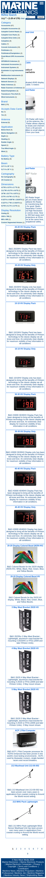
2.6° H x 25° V (6, 166)
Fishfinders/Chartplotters (10, 53)
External (4, 122)
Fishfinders (5, 50)
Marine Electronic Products (32, 862)
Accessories (5, 25)
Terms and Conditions (27, 866)
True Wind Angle (7, 148)
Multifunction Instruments (10, 75)
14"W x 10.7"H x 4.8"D (9, 193)
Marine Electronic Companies (19, 864)
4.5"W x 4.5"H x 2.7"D (9, 187)
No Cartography (7, 177)
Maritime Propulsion (25, 871)
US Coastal (5, 180)
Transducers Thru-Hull (9, 94)
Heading (4, 139)
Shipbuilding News (34, 875)
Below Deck (5, 130)
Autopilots (5, 41)
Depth (3, 136)
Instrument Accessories (10, 64)
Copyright (12, 866)
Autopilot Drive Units (9, 38)
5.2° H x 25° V (6, 169)
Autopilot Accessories (9, 28)
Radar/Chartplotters (8, 91)
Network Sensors (7, 82)
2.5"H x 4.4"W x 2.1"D (9, 196)
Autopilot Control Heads (10, 32)
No (2, 112)
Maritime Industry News (14, 875)
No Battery (5, 159)
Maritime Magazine (35, 873)
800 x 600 (4, 219)
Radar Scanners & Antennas (11, 88)
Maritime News (8, 871)
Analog (4, 213)
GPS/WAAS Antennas (9, 61)
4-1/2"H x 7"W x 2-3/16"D (10, 203)
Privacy (37, 864)
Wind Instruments (7, 97)
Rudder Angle (6, 142)
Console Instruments (9, 47)
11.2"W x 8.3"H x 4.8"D (9, 190)
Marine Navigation (8, 133)
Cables (3, 44)
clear (22, 18)
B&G (3, 104)
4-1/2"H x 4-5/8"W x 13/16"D (11, 199)
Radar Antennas (7, 85)
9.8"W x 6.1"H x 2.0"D (9, 206)
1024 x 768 (5, 216)
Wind (3, 151)
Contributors (23, 869)
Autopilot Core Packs (9, 35)
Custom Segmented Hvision (11, 222)
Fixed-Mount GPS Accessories (12, 56)
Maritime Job (20, 873)
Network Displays (7, 78)
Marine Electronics (10, 862)
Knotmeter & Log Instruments (12, 70)
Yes (2, 115)
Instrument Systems (8, 67)
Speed (3, 145)
